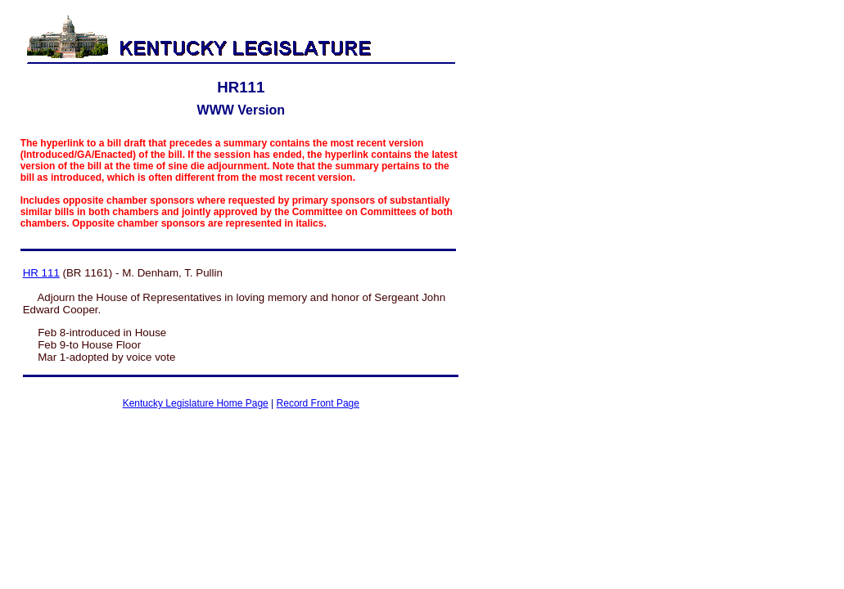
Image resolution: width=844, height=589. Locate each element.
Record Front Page (318, 403)
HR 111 (41, 273)
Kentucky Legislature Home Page (196, 403)
